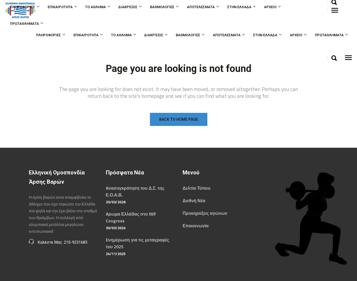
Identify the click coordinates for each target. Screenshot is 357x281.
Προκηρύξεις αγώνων (205, 213)
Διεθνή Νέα (194, 200)
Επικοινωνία (196, 225)
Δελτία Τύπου (196, 188)
